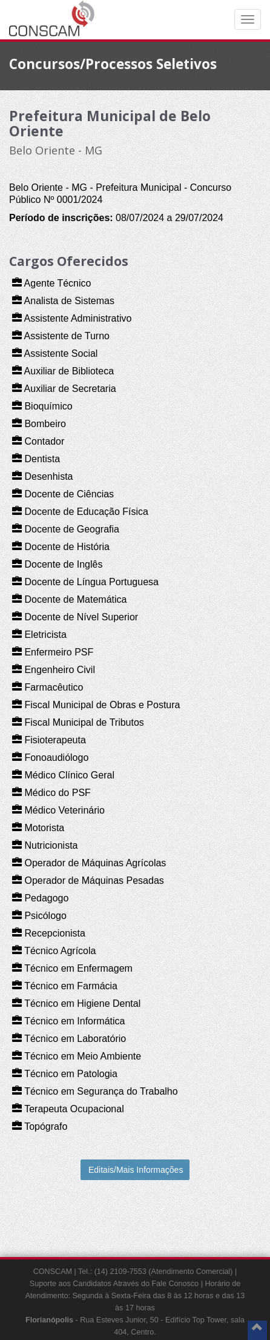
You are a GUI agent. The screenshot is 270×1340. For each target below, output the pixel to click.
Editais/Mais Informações (135, 1170)
